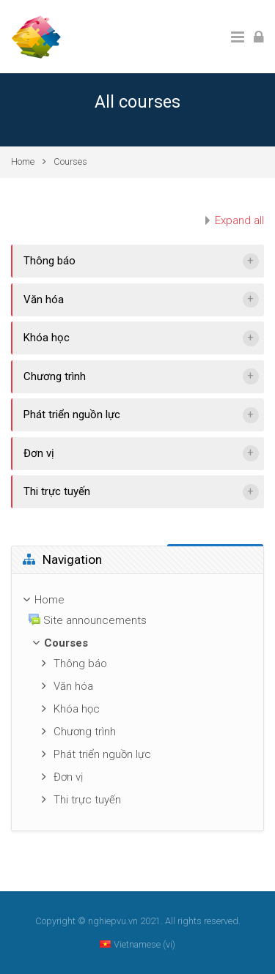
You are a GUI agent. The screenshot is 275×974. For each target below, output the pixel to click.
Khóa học (46, 337)
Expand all (239, 220)
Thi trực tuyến (56, 491)
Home (22, 161)
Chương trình (54, 376)
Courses (70, 161)
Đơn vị (38, 453)
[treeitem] (137, 600)
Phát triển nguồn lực (71, 414)
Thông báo (49, 260)
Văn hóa (43, 299)
